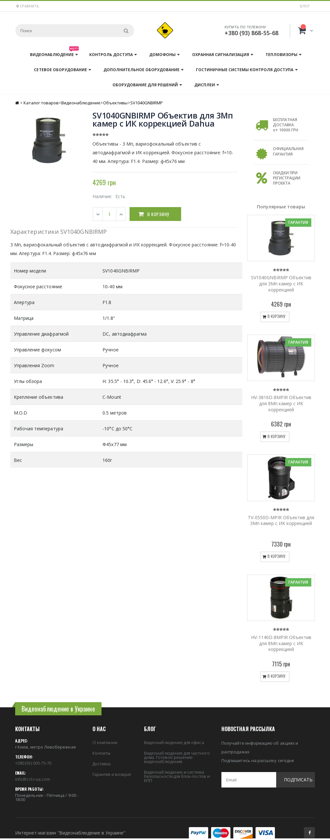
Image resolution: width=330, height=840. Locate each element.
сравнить (29, 6)
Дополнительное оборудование (141, 69)
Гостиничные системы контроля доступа (244, 69)
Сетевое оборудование (60, 69)
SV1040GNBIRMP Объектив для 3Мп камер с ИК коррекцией (281, 283)
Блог (305, 6)
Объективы (115, 103)
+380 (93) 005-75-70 (33, 763)
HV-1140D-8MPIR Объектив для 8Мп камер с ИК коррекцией (281, 643)
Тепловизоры (281, 54)
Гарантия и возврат (111, 774)
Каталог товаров (41, 103)
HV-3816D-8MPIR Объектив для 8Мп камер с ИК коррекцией (281, 403)
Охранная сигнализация (220, 54)
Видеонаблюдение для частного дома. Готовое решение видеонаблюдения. (177, 757)
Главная (17, 103)
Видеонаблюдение (54, 53)
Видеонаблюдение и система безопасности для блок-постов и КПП (177, 776)
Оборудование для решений (145, 85)
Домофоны (162, 54)
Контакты (101, 753)
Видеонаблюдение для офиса (174, 742)
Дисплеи (204, 85)
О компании (104, 742)
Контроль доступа (111, 54)
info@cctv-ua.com (32, 779)
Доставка (101, 764)
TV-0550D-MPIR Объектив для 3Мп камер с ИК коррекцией (281, 520)
